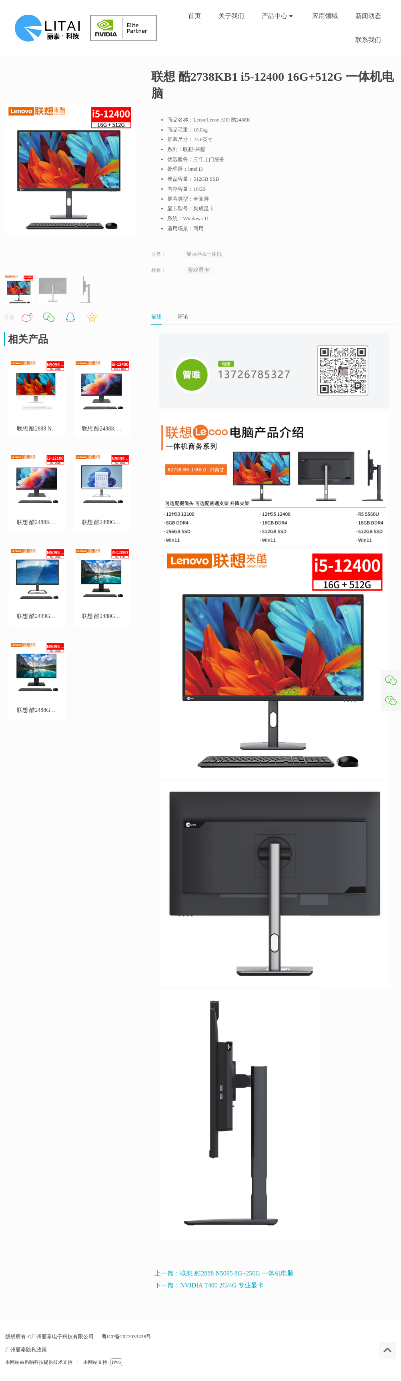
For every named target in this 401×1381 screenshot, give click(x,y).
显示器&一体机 (204, 254)
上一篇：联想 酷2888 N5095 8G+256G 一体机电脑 (224, 1273)
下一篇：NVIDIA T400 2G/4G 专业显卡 (209, 1285)
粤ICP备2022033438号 (125, 1336)
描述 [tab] (156, 316)
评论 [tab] (183, 316)
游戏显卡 (198, 270)
